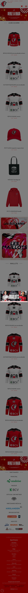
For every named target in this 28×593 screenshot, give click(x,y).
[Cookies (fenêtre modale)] (2, 590)
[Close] (26, 292)
